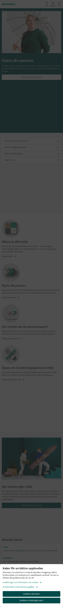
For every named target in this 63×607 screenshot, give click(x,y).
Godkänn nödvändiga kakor (31, 601)
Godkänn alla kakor (31, 594)
